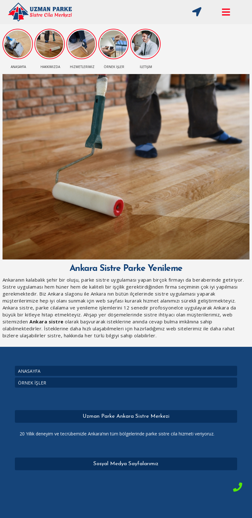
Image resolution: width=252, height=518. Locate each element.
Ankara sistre (46, 321)
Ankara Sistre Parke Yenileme (126, 268)
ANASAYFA (29, 371)
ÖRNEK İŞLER (32, 383)
